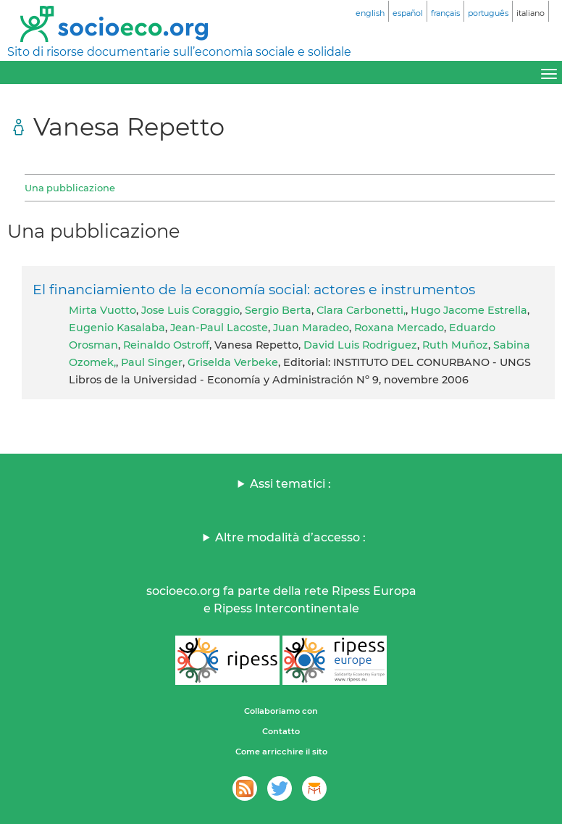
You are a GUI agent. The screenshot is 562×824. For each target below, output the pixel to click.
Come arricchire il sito (281, 751)
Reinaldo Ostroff (166, 344)
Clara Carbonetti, (361, 310)
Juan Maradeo (311, 327)
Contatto (281, 731)
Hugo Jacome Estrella (469, 310)
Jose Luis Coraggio (190, 310)
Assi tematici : (290, 484)
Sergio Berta (278, 310)
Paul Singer (152, 362)
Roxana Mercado (399, 327)
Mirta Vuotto (102, 310)
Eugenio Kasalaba (117, 327)
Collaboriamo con (281, 711)
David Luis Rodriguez (360, 344)
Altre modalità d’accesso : (290, 537)
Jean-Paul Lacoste (219, 327)
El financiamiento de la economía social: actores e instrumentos (254, 289)
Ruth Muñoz (455, 344)
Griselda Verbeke (233, 362)
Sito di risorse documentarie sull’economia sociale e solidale (179, 52)
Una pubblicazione (70, 187)
